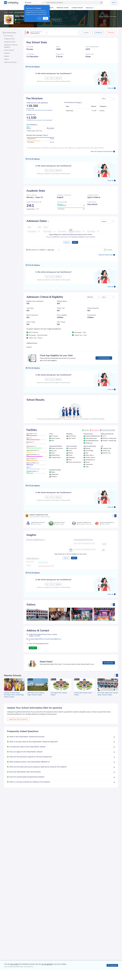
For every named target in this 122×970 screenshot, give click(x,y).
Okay (45, 18)
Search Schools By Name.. (54, 3)
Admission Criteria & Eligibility (10, 46)
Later (39, 18)
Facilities (7, 53)
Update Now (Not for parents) (18, 719)
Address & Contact (10, 62)
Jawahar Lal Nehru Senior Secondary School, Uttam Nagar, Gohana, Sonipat (14, 695)
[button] (108, 98)
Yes (47, 78)
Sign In (114, 3)
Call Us (33, 648)
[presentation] (113, 515)
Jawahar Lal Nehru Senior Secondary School (90, 522)
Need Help (108, 663)
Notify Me (98, 32)
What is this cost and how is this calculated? (39, 110)
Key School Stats (10, 33)
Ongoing (108, 250)
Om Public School (59, 522)
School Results (9, 50)
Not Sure (58, 78)
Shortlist (111, 32)
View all (110, 88)
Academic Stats (9, 39)
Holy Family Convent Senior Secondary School (45, 522)
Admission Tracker (63, 8)
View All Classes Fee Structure (102, 151)
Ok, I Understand (112, 965)
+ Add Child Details (104, 358)
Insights (6, 56)
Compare (86, 32)
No (52, 78)
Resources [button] (89, 8)
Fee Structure (8, 36)
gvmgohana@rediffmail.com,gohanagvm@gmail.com (45, 640)
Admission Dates (9, 42)
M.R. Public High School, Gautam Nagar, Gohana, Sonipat (108, 694)
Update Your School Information (107, 16)
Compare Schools (77, 8)
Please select (36, 32)
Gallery (6, 59)
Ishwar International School (108, 522)
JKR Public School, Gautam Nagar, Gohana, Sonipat (35, 694)
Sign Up (67, 242)
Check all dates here (105, 255)
